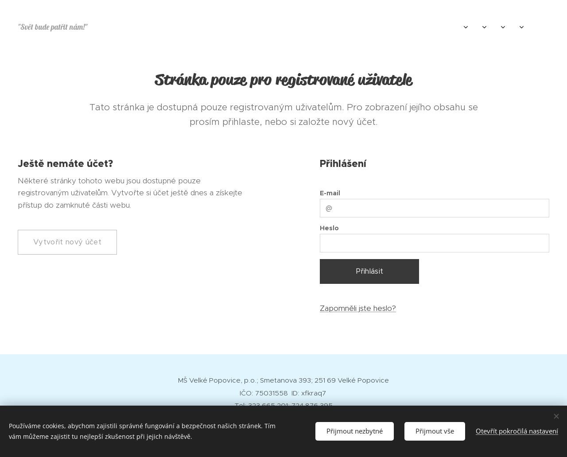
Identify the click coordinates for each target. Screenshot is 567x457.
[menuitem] (434, 27)
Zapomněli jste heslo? (358, 308)
